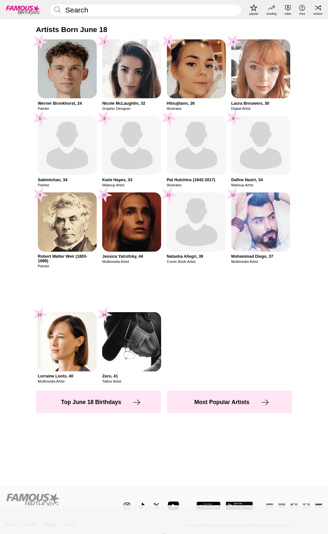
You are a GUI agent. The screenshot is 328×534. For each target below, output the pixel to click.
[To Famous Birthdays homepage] (23, 9)
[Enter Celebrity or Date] (145, 10)
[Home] (55, 502)
